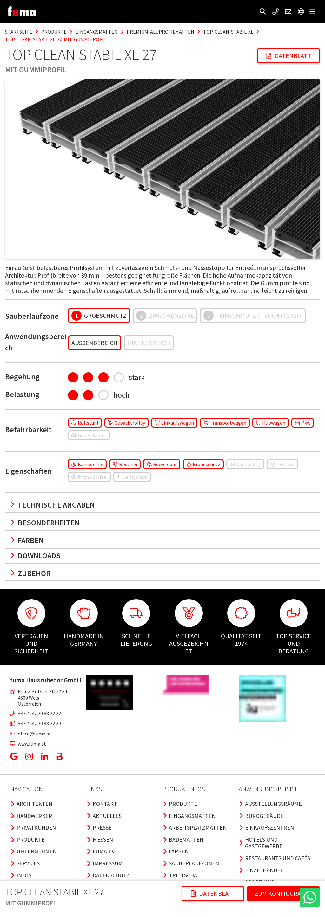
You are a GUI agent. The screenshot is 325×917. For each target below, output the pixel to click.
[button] (262, 11)
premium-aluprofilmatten (160, 32)
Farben (27, 540)
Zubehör (30, 573)
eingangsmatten (97, 32)
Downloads (35, 556)
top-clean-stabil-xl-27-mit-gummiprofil (55, 39)
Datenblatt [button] (288, 56)
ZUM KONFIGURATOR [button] (283, 893)
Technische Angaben (52, 505)
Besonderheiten (45, 523)
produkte (54, 32)
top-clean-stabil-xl (228, 32)
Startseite (18, 32)
